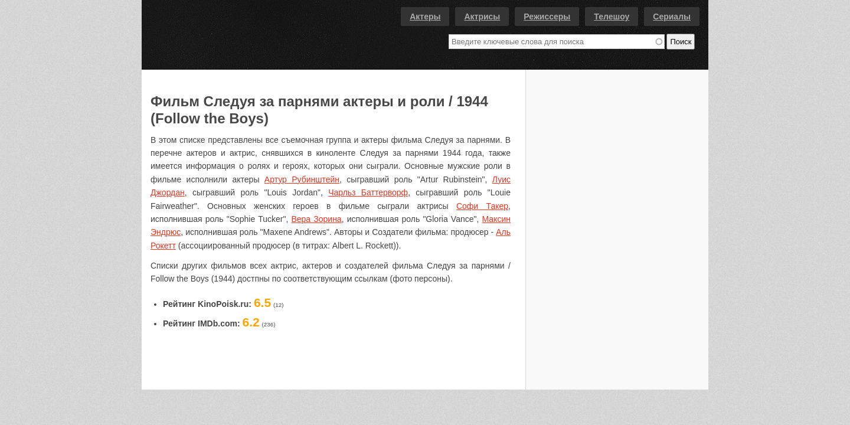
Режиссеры (547, 16)
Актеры (425, 16)
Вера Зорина (316, 219)
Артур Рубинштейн (301, 179)
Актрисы (482, 16)
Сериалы (672, 16)
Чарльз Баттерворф (368, 192)
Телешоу (611, 16)
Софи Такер (482, 206)
